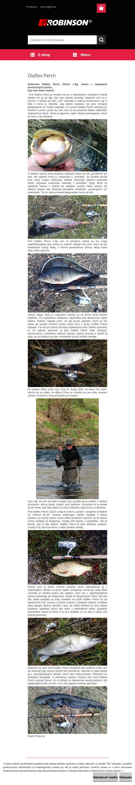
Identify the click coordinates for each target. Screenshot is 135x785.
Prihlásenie (31, 7)
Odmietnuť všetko (105, 777)
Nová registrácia (48, 7)
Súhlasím (125, 777)
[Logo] (65, 22)
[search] (101, 39)
